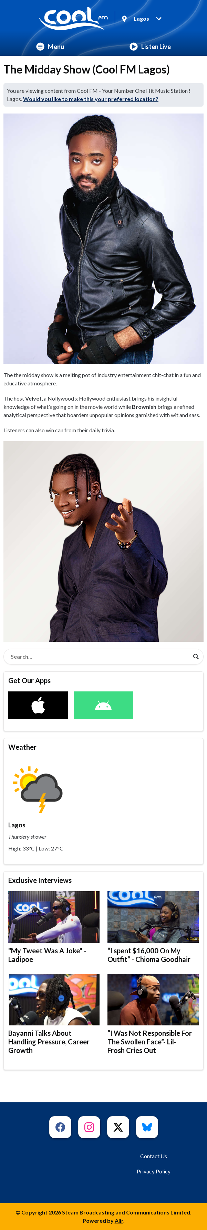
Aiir (119, 1220)
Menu (50, 46)
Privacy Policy (153, 1171)
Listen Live (150, 46)
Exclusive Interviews (40, 880)
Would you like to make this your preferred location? (90, 99)
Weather (22, 747)
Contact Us (153, 1156)
